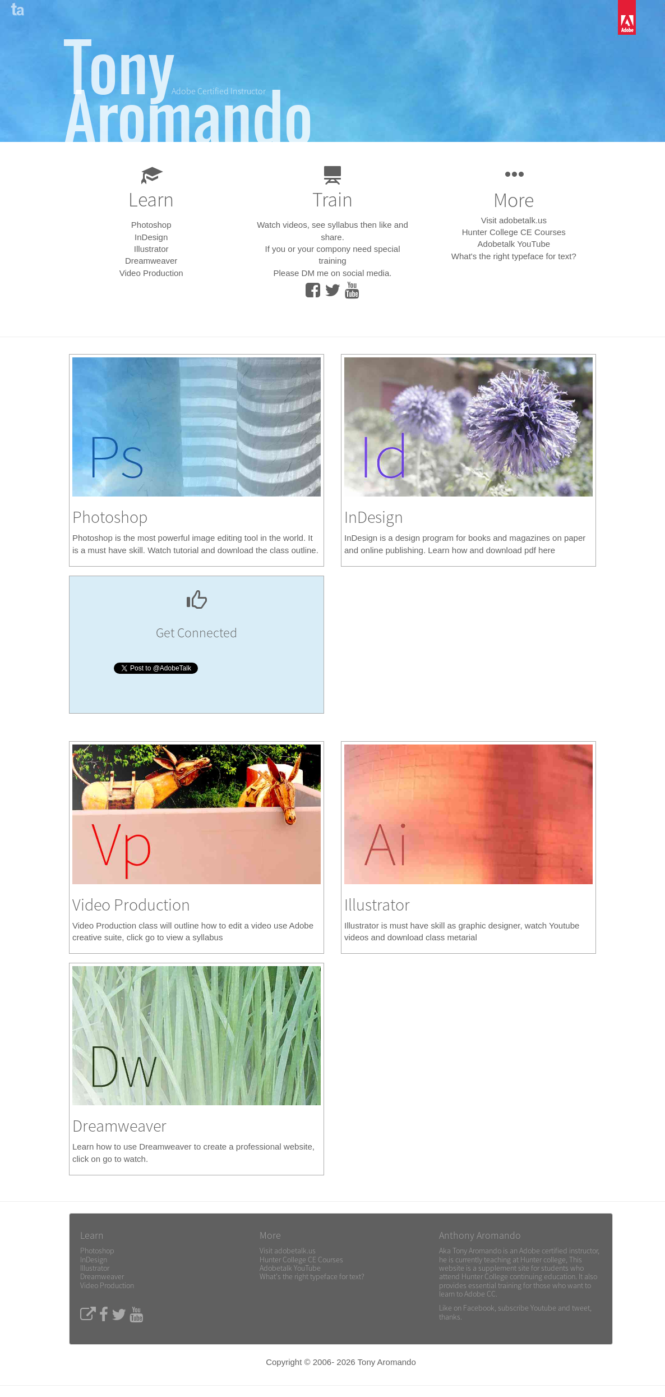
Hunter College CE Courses (514, 232)
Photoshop (151, 224)
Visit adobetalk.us (514, 220)
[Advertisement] (469, 657)
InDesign (151, 237)
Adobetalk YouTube (514, 244)
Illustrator (151, 249)
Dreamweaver (151, 260)
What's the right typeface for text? (513, 256)
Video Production (151, 273)
